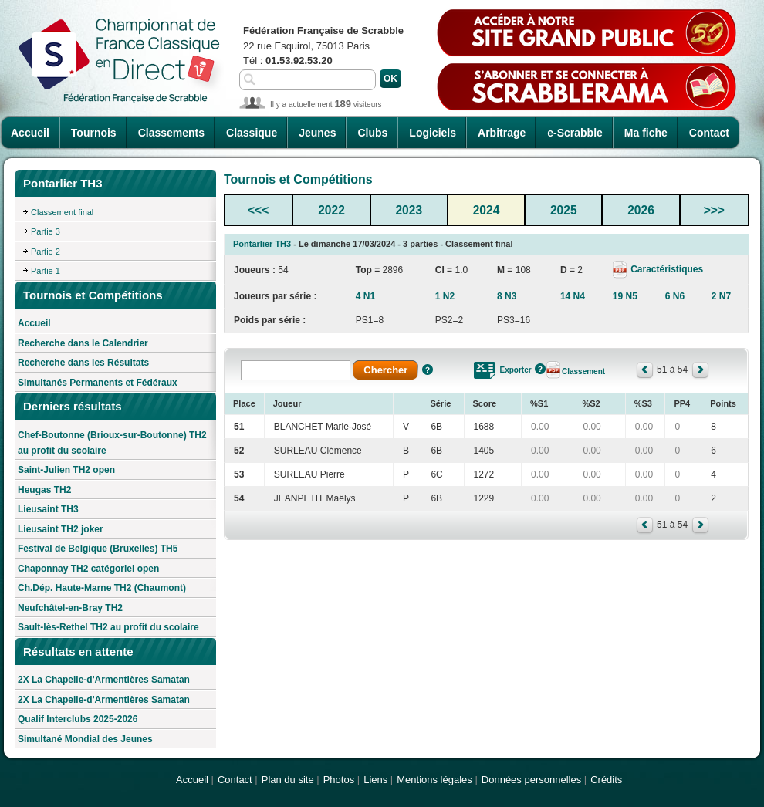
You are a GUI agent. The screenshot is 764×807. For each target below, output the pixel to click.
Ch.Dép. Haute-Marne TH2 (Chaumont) (102, 587)
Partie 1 (45, 270)
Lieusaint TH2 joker (60, 529)
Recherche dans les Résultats (83, 362)
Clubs (372, 133)
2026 (640, 210)
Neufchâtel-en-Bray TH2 (70, 608)
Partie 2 (45, 251)
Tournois (94, 133)
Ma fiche (646, 133)
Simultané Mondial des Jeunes (85, 739)
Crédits (606, 779)
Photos (338, 779)
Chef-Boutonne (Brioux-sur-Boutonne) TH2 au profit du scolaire (112, 443)
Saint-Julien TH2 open (66, 469)
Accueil (30, 133)
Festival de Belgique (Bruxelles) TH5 (97, 548)
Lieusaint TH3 (48, 509)
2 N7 (721, 296)
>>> (714, 210)
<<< (258, 210)
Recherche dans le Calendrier (83, 343)
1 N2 (445, 296)
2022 (331, 210)
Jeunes (317, 133)
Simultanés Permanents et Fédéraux (97, 382)
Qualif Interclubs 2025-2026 (77, 719)
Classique (251, 133)
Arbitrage (502, 133)
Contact (709, 133)
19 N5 (625, 296)
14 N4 (572, 296)
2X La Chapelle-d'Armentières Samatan (104, 679)
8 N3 (506, 296)
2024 (486, 210)
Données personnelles (531, 779)
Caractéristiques (665, 269)
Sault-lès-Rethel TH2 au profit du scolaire (108, 627)
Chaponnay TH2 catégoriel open (88, 568)
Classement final (62, 212)
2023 (408, 210)
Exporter (516, 370)
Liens (375, 779)
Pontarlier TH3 (262, 243)
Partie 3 (45, 231)
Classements (171, 133)
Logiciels (432, 133)
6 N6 (675, 296)
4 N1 (365, 296)
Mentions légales (434, 779)
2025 (563, 210)
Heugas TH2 (44, 490)
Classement (583, 371)
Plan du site (288, 779)
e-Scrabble (575, 133)
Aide (427, 369)
